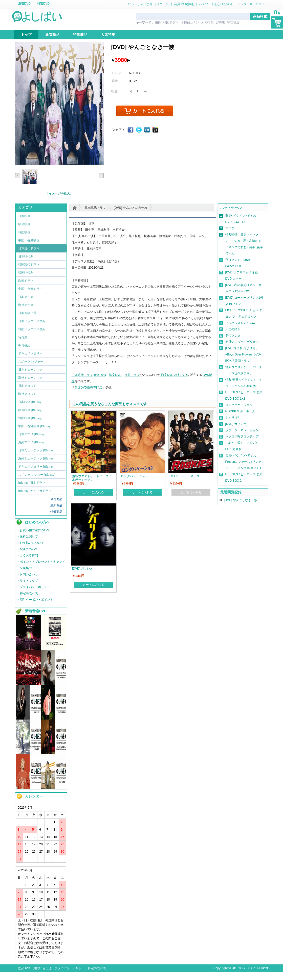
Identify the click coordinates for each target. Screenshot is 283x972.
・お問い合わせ (27, 574)
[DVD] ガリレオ (235, 424)
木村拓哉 (207, 22)
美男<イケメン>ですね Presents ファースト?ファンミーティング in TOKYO (243, 462)
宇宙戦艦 (233, 22)
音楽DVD (100, 375)
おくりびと (233, 417)
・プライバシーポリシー (33, 587)
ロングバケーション (239, 405)
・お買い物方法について (33, 530)
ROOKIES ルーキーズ (240, 411)
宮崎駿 (220, 22)
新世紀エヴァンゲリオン (242, 342)
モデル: (116, 73)
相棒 (158, 22)
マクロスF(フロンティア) (242, 436)
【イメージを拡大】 (59, 193)
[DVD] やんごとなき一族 (130, 208)
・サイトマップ (27, 580)
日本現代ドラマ (95, 208)
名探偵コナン (190, 22)
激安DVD (24, 3)
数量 (114, 91)
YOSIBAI (244, 968)
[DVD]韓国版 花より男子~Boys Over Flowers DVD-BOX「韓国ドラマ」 (243, 354)
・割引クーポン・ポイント (35, 599)
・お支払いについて (30, 543)
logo (37, 16)
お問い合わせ (42, 968)
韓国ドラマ (170, 22)
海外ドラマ (132, 375)
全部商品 (56, 499)
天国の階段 (233, 329)
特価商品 (56, 512)
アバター (231, 228)
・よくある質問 (27, 555)
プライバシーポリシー (69, 968)
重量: (114, 81)
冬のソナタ (233, 335)
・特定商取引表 (27, 593)
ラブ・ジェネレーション (242, 430)
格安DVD (43, 3)
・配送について (27, 549)
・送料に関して (27, 536)
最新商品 (56, 505)
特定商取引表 (97, 968)
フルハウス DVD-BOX (240, 323)
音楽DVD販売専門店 (88, 387)
